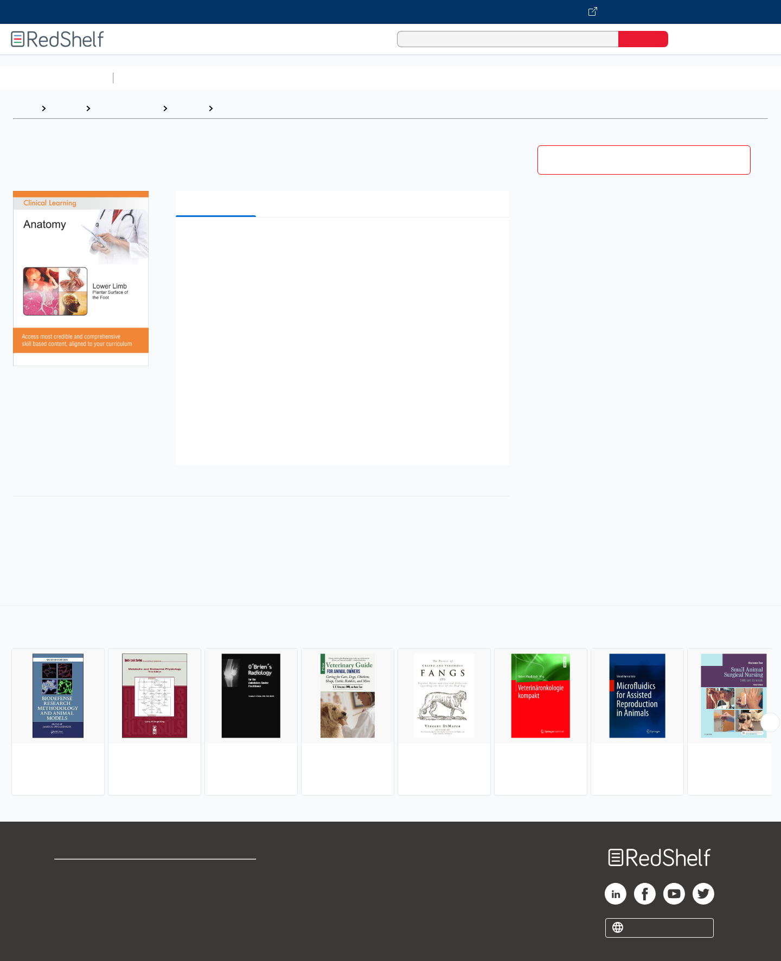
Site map (72, 924)
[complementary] (390, 701)
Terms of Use (217, 872)
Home (24, 108)
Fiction (613, 78)
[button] (344, 242)
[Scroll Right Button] (770, 722)
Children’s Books (719, 78)
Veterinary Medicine (259, 108)
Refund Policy (217, 890)
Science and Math (212, 78)
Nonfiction (657, 78)
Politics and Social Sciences (534, 78)
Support (70, 890)
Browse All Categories (56, 78)
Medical (187, 108)
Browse (65, 108)
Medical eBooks (126, 108)
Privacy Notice (84, 907)
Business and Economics (421, 78)
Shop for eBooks (89, 872)
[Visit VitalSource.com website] (390, 12)
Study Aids (146, 78)
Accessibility (215, 907)
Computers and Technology (309, 78)
